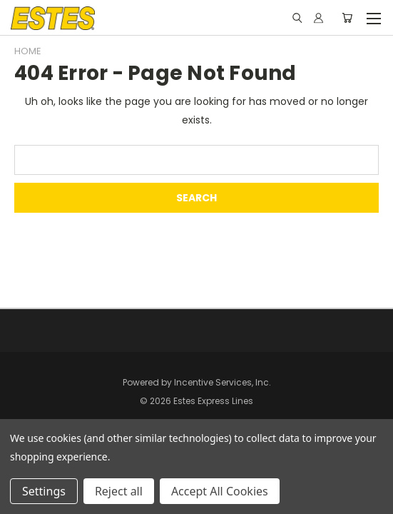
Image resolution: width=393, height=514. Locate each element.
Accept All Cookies (219, 491)
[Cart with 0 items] (347, 18)
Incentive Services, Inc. (222, 382)
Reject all (119, 491)
